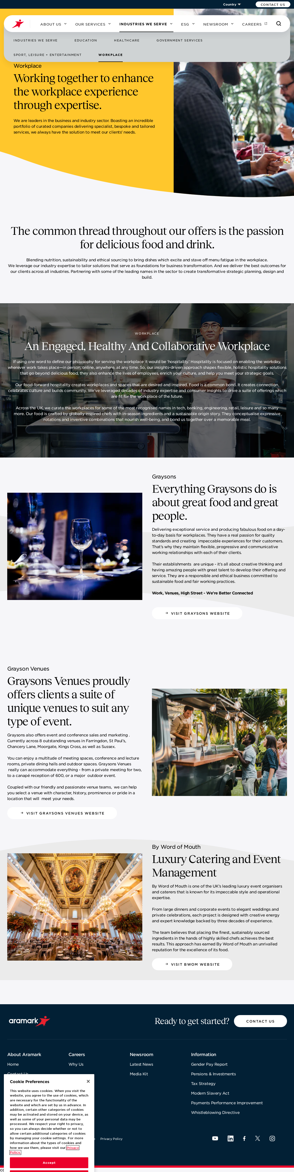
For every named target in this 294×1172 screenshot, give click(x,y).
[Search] (278, 23)
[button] (273, 4)
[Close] (88, 1095)
